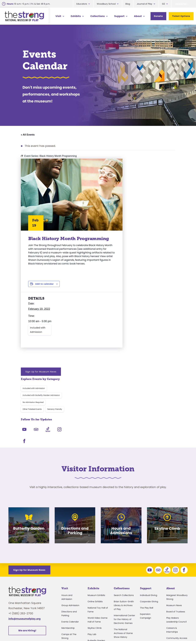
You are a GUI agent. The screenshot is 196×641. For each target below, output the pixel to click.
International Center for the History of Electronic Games (124, 552)
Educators (81, 3)
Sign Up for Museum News (148, 163)
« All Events (28, 134)
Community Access (176, 571)
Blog (127, 3)
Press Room (172, 577)
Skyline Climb (95, 561)
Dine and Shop (69, 596)
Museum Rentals (70, 590)
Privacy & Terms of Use (128, 631)
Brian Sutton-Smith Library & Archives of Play (124, 538)
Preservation (120, 599)
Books (169, 590)
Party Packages (69, 583)
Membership (68, 561)
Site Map (182, 631)
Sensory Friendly (162, 201)
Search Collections (124, 528)
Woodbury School (106, 3)
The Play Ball (146, 540)
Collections (97, 16)
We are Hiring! (27, 564)
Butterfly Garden (96, 573)
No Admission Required (140, 194)
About (138, 16)
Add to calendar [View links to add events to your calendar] (44, 294)
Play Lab (92, 567)
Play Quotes (172, 596)
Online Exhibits (95, 534)
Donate (158, 16)
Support (119, 16)
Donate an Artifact (123, 592)
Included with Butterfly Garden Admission (148, 187)
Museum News (174, 538)
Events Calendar (70, 554)
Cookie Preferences (159, 631)
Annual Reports (174, 583)
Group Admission (70, 538)
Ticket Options (181, 16)
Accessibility (67, 577)
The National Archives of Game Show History (123, 566)
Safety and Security (71, 602)
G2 (163, 3)
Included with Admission (37, 339)
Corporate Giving (149, 534)
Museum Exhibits (96, 528)
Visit (58, 16)
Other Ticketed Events (139, 201)
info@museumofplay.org (24, 552)
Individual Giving (148, 528)
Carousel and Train (98, 579)
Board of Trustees (175, 544)
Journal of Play (144, 3)
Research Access (123, 576)
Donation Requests (71, 608)
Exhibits (76, 16)
